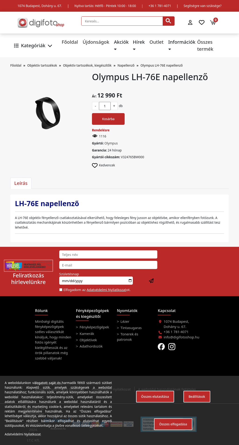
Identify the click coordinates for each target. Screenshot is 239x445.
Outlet (156, 42)
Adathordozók (91, 346)
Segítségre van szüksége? (202, 6)
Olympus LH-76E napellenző (162, 65)
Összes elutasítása (155, 396)
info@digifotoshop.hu (181, 337)
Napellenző (125, 65)
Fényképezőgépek (94, 327)
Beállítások (197, 396)
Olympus (111, 143)
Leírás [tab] (21, 183)
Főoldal (70, 42)
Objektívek (88, 339)
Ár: (94, 96)
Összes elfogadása (173, 424)
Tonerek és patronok (127, 336)
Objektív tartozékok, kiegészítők (87, 65)
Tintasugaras (131, 327)
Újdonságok (96, 42)
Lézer (124, 321)
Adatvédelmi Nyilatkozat (106, 289)
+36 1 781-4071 (159, 6)
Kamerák (86, 333)
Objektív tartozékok (42, 65)
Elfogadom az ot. (97, 289)
